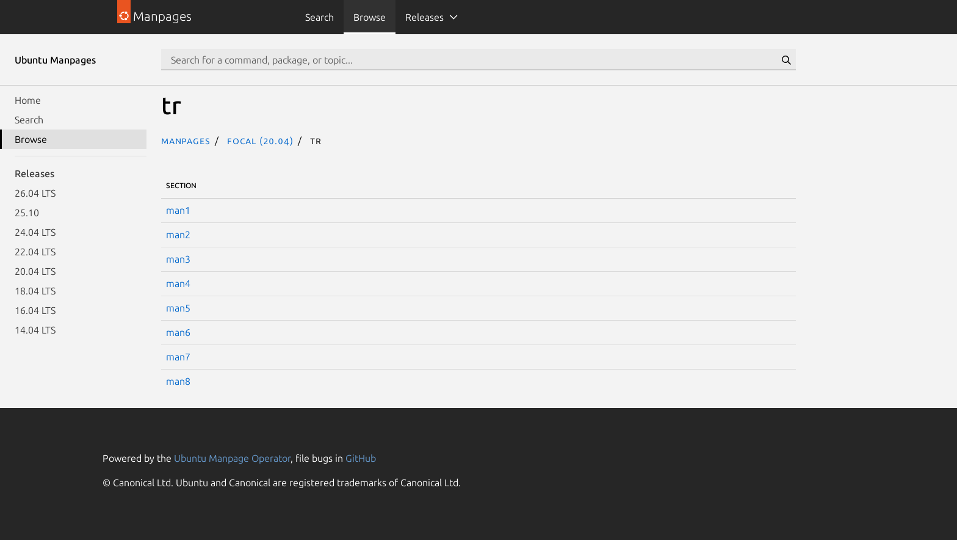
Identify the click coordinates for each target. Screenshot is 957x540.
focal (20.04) (260, 140)
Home (28, 100)
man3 (178, 259)
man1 (178, 210)
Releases (424, 17)
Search (319, 17)
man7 (178, 356)
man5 (178, 307)
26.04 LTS (35, 193)
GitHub (360, 458)
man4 (178, 283)
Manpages (185, 140)
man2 (178, 234)
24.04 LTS (35, 232)
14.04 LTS (35, 329)
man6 (178, 332)
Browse (369, 17)
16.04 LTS (35, 310)
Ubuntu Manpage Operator (232, 458)
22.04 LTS (35, 251)
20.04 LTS (35, 271)
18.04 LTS (35, 290)
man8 (178, 381)
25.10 (27, 212)
